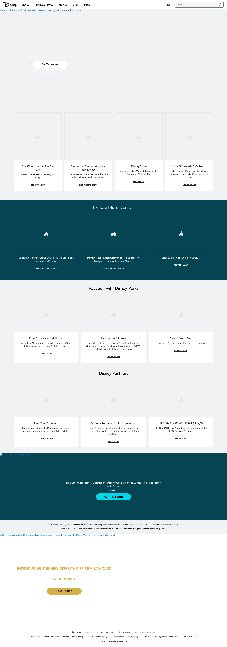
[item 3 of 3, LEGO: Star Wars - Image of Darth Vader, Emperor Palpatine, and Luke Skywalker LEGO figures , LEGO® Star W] (181, 398)
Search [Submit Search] (220, 4)
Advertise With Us (124, 631)
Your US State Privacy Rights (98, 635)
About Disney (76, 631)
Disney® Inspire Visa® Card (145, 631)
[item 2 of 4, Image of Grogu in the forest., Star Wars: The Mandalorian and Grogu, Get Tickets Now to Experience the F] (88, 136)
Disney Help (89, 631)
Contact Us (110, 631)
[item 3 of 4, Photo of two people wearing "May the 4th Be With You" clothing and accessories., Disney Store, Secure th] (139, 136)
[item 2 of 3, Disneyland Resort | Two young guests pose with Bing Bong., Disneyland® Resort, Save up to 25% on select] (113, 313)
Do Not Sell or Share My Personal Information (160, 635)
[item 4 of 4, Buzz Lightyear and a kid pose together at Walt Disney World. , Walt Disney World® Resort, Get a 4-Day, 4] (189, 136)
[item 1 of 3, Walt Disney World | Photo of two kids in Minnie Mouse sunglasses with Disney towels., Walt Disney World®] (46, 313)
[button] (169, 5)
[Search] (196, 5)
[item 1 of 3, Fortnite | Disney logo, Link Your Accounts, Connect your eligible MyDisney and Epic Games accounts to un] (46, 398)
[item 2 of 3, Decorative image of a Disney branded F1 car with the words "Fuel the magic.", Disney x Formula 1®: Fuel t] (113, 398)
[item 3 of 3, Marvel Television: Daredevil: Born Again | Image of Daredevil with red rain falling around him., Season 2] (181, 233)
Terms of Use (35, 635)
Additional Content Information (56, 635)
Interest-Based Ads (189, 635)
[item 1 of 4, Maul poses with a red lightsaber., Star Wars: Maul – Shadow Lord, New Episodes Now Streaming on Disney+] (38, 136)
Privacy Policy (77, 635)
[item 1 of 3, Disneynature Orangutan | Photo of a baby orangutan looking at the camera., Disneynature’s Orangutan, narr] (46, 233)
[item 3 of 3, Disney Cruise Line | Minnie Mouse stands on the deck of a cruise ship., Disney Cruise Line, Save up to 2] (181, 313)
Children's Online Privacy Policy (125, 635)
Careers (100, 631)
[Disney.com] (10, 5)
